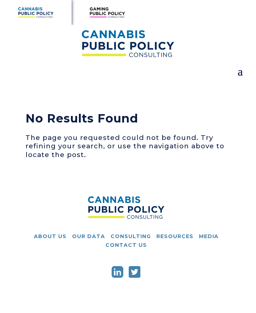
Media (209, 236)
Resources (174, 236)
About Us (50, 236)
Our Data (88, 236)
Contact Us (126, 245)
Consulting (131, 236)
